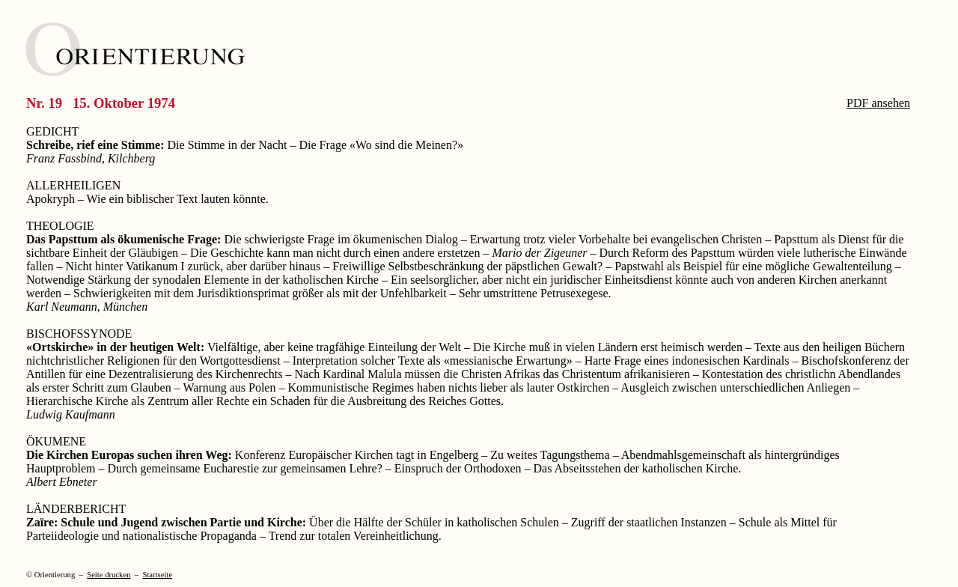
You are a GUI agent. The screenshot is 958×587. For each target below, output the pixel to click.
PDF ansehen (878, 103)
